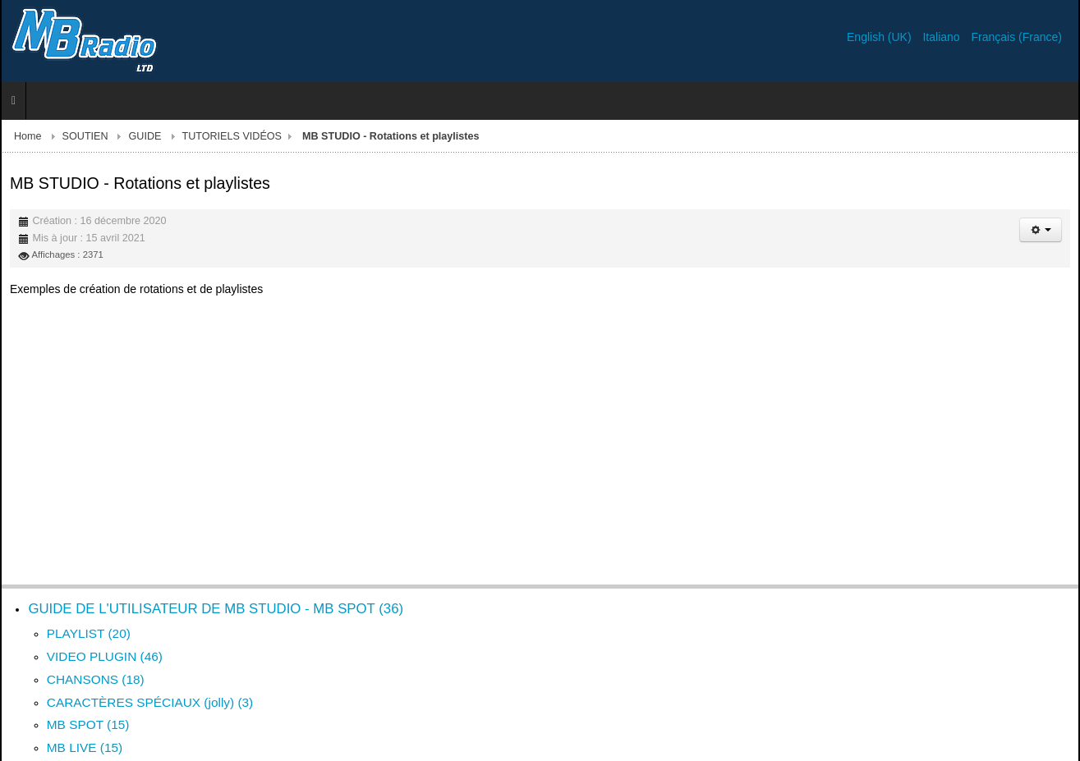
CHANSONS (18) (96, 679)
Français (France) (1017, 37)
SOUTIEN (85, 136)
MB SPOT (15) (88, 724)
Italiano (942, 37)
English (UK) (880, 37)
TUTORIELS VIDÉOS (232, 136)
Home (28, 136)
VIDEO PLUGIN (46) (105, 656)
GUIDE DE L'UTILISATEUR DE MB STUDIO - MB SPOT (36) (215, 609)
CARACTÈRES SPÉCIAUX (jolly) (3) (150, 702)
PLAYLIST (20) (89, 633)
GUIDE (145, 136)
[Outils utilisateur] (1040, 230)
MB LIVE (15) (84, 747)
